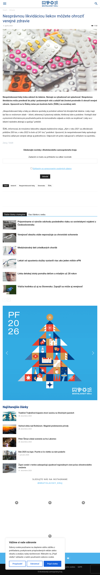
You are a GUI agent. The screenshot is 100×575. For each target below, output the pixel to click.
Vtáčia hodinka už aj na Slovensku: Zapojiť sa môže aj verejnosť (50, 286)
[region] (35, 554)
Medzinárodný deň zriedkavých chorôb (37, 247)
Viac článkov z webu (36, 214)
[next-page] (8, 299)
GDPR (80, 567)
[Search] (96, 3)
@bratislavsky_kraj (50, 483)
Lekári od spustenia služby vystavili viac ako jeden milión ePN (49, 260)
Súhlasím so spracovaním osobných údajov (52, 168)
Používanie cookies (68, 567)
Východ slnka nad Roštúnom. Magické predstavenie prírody (43, 426)
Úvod (5, 10)
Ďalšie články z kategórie (14, 214)
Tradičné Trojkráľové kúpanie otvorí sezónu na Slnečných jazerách (46, 413)
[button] (4, 3)
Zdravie (12, 10)
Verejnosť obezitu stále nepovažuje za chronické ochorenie (48, 234)
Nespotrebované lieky (27, 186)
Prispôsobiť (17, 564)
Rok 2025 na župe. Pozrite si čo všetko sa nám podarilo (41, 452)
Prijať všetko (52, 564)
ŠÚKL (50, 186)
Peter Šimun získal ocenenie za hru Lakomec (37, 439)
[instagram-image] (16, 502)
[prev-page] (4, 299)
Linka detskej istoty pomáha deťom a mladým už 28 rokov (47, 273)
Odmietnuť (34, 564)
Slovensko (41, 186)
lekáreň (13, 186)
